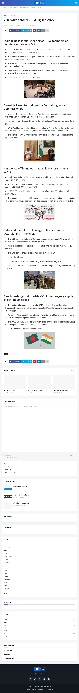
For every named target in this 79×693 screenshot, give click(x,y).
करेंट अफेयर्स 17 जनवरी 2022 (21, 495)
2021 (39, 634)
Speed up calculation (10, 472)
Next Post (73, 455)
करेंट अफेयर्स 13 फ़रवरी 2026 (21, 503)
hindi (5, 571)
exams (6, 559)
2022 (39, 631)
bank (5, 550)
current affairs (13, 15)
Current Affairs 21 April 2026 (37, 390)
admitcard (7, 545)
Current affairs (13, 8)
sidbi (5, 585)
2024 (39, 625)
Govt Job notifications (10, 464)
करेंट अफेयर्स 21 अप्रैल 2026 (11, 390)
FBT (51, 686)
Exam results (7, 469)
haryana (6, 565)
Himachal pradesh (9, 568)
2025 (39, 622)
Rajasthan (7, 579)
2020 (39, 637)
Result (39, 8)
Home (4, 8)
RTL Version (49, 690)
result (5, 582)
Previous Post (7, 455)
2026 (39, 619)
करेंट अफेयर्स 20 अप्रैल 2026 (60, 390)
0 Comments (31, 25)
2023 (39, 628)
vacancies (7, 591)
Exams (33, 8)
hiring (5, 574)
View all (73, 370)
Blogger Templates (40, 686)
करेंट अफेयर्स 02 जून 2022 (20, 487)
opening (6, 576)
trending (6, 588)
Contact (40, 690)
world (5, 594)
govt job (6, 562)
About (34, 690)
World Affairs (24, 8)
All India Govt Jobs (9, 548)
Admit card (7, 467)
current (6, 553)
